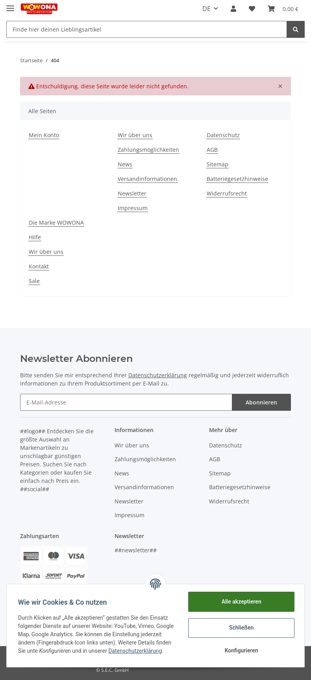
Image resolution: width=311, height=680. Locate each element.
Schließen (240, 627)
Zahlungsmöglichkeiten (148, 149)
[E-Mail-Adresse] (126, 402)
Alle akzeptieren (240, 601)
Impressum (133, 208)
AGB (212, 149)
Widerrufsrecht (227, 193)
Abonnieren (261, 402)
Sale (34, 281)
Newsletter (132, 193)
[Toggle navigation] (10, 5)
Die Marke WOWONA (56, 222)
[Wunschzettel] (252, 9)
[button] (233, 9)
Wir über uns (135, 135)
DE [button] (206, 8)
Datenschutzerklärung (157, 375)
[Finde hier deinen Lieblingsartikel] (146, 29)
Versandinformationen (147, 179)
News (125, 164)
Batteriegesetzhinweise (237, 179)
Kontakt (39, 266)
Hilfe (35, 237)
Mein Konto (44, 135)
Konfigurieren (240, 650)
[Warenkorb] (283, 9)
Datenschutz (223, 135)
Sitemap (217, 164)
